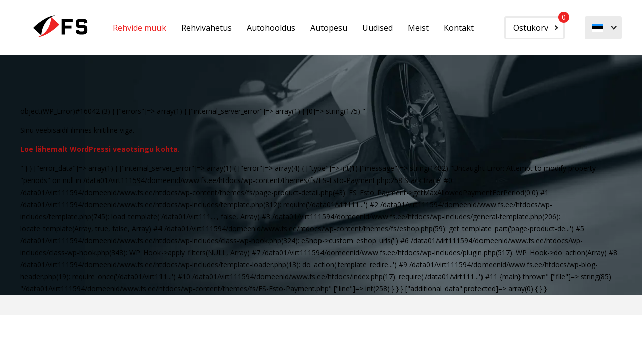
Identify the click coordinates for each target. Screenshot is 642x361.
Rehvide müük (139, 27)
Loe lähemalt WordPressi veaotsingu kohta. (100, 149)
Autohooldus (271, 27)
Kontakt (459, 27)
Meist (418, 27)
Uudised (377, 27)
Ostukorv (539, 24)
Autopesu (328, 27)
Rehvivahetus (206, 27)
